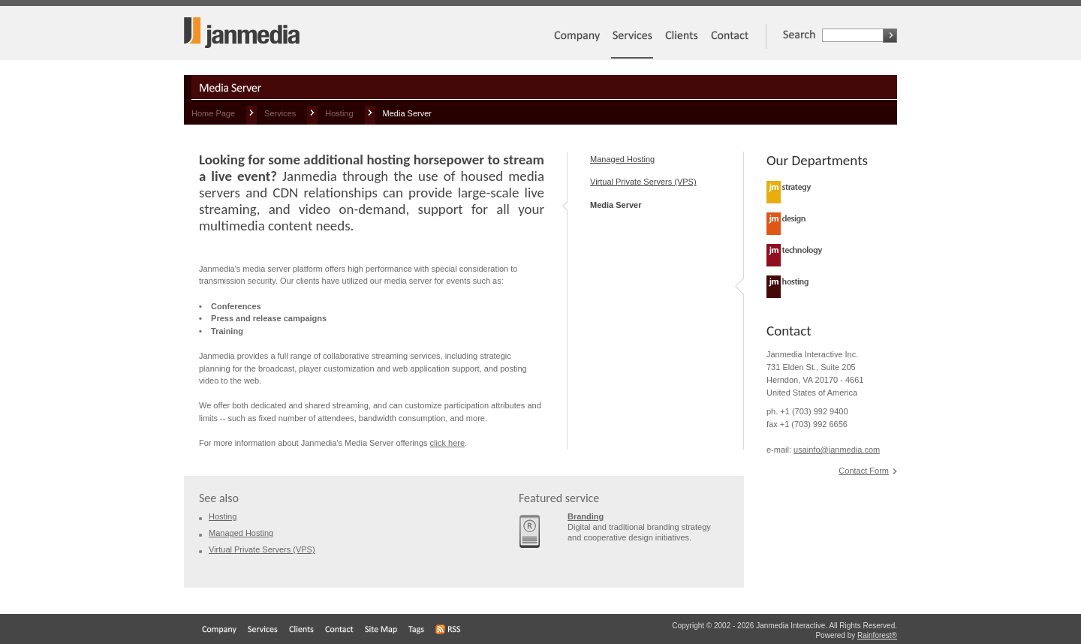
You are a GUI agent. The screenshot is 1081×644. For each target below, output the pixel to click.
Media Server (615, 204)
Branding (586, 516)
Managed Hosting (622, 159)
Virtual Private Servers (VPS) (643, 181)
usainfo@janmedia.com (836, 449)
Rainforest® (877, 635)
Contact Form (864, 470)
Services (280, 113)
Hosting (339, 113)
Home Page (213, 113)
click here (447, 442)
